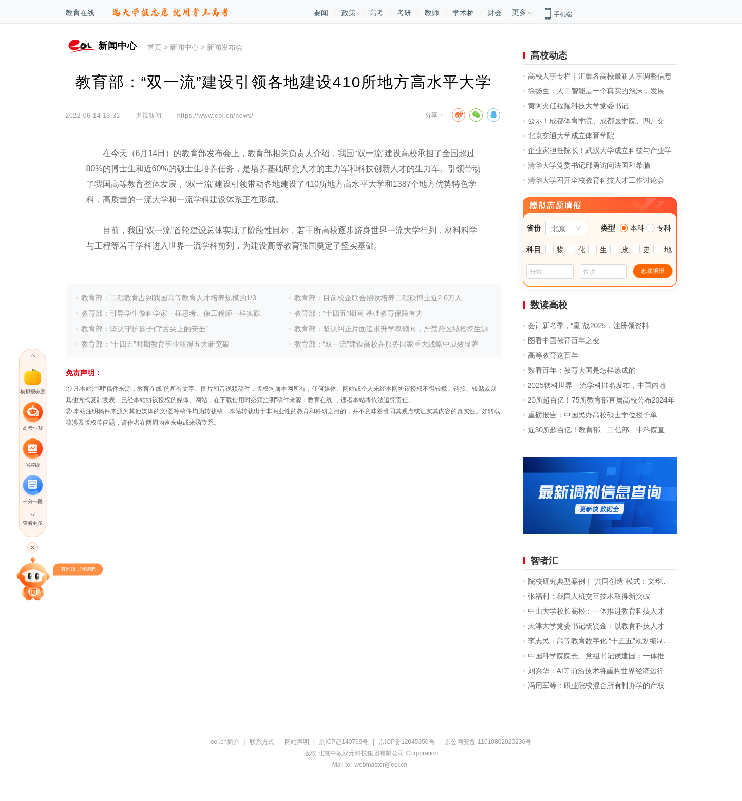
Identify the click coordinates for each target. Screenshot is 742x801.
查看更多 (32, 523)
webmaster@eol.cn (380, 764)
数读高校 (548, 305)
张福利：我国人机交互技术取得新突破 (589, 596)
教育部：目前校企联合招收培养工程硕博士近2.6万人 (378, 298)
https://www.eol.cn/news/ (215, 115)
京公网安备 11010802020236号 (488, 742)
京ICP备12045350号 (406, 742)
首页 (154, 47)
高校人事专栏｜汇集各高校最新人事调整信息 (600, 76)
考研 (404, 13)
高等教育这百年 (553, 355)
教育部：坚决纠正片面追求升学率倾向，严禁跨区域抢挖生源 (391, 329)
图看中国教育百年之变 (564, 340)
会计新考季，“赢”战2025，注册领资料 (588, 325)
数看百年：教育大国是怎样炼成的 (582, 370)
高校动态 (548, 55)
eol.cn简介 (225, 742)
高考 (376, 13)
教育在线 (80, 13)
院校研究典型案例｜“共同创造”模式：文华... (598, 581)
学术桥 (463, 13)
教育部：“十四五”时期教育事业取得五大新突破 (155, 344)
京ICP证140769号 (343, 742)
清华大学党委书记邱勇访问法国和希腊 (589, 165)
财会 (494, 13)
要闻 (321, 13)
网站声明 (296, 742)
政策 (348, 13)
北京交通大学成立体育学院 (571, 135)
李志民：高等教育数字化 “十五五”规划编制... (599, 641)
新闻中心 (184, 47)
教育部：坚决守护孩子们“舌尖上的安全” (144, 329)
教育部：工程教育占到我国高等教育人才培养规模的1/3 (168, 298)
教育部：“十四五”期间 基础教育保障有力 (358, 313)
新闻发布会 (225, 47)
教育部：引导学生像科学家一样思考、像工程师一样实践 (171, 313)
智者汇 (544, 561)
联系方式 (262, 742)
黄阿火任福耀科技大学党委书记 (578, 106)
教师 (432, 13)
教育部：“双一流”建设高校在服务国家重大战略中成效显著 (386, 344)
